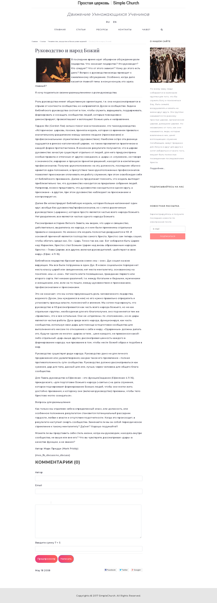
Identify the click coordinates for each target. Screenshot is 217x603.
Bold (37, 503)
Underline (44, 503)
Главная (60, 29)
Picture (65, 503)
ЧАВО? (146, 29)
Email (38, 485)
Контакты (125, 29)
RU (108, 22)
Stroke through (47, 503)
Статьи (81, 29)
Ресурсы (102, 29)
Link (61, 503)
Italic (40, 503)
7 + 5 (47, 542)
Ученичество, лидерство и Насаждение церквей (67, 41)
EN (115, 22)
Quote (54, 503)
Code (57, 503)
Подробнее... (157, 168)
